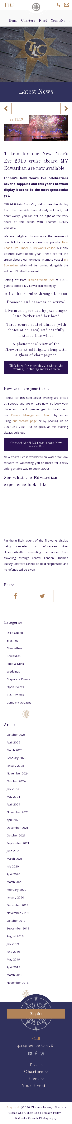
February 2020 (16, 889)
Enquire (66, 5)
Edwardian (14, 656)
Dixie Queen (15, 633)
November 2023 (18, 812)
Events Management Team (31, 415)
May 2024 (13, 796)
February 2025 (16, 758)
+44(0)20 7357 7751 (36, 1046)
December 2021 (17, 827)
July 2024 (13, 789)
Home (13, 20)
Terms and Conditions (23, 1113)
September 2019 (18, 928)
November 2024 (18, 773)
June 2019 (13, 951)
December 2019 (17, 905)
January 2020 (15, 897)
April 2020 (13, 874)
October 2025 (16, 734)
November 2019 (18, 913)
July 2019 (13, 944)
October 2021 (16, 835)
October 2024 (16, 781)
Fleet (43, 20)
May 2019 (13, 959)
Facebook (15, 596)
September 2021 (18, 843)
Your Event (59, 20)
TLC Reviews (15, 695)
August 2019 (15, 936)
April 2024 (13, 804)
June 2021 (13, 851)
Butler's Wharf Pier (41, 280)
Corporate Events (18, 679)
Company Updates (19, 702)
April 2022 (13, 820)
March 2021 (14, 858)
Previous (6, 108)
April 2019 (13, 967)
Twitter (42, 596)
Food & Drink (15, 664)
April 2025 (13, 742)
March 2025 (14, 750)
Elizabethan (14, 648)
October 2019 (16, 920)
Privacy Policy (51, 1113)
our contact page (24, 421)
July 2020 (13, 866)
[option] (36, 46)
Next (66, 108)
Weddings (13, 671)
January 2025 (15, 765)
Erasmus (12, 640)
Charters (28, 20)
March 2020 (14, 882)
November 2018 (18, 982)
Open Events (15, 687)
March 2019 (14, 975)
